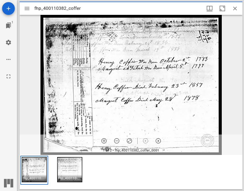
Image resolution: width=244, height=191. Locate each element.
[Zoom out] (116, 140)
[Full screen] (8, 76)
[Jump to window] (8, 25)
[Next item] (158, 140)
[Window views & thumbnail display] (209, 8)
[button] (34, 170)
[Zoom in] (104, 140)
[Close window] (235, 8)
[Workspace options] (8, 59)
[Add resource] (8, 8)
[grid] (131, 172)
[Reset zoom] (129, 140)
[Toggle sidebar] (27, 8)
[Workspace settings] (8, 42)
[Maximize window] (222, 8)
